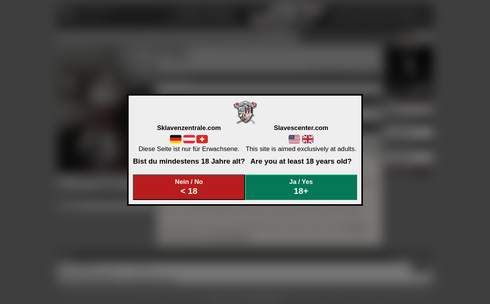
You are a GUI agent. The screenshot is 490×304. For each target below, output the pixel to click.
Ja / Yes (301, 187)
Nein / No (189, 187)
